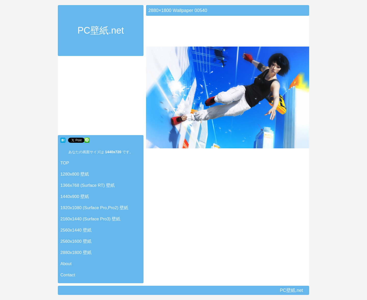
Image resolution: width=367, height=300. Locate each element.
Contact (67, 275)
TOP (64, 163)
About (66, 263)
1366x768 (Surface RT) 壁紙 (87, 185)
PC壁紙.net (100, 30)
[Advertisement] (100, 96)
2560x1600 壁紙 (75, 241)
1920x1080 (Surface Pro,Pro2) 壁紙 (94, 207)
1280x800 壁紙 (74, 174)
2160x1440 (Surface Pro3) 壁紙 (90, 219)
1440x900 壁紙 (74, 196)
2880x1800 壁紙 (75, 252)
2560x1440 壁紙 (75, 230)
